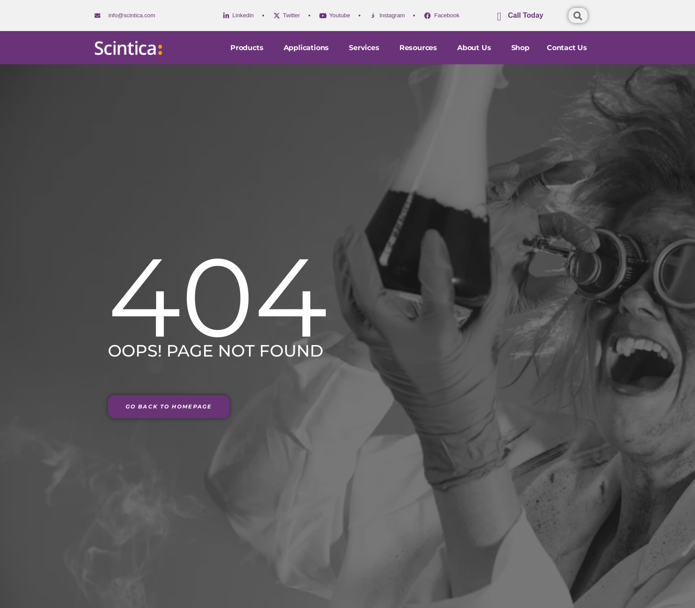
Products (246, 47)
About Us (475, 47)
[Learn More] (531, 19)
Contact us (567, 47)
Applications (306, 47)
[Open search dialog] (578, 15)
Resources (419, 47)
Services (364, 47)
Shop (520, 47)
